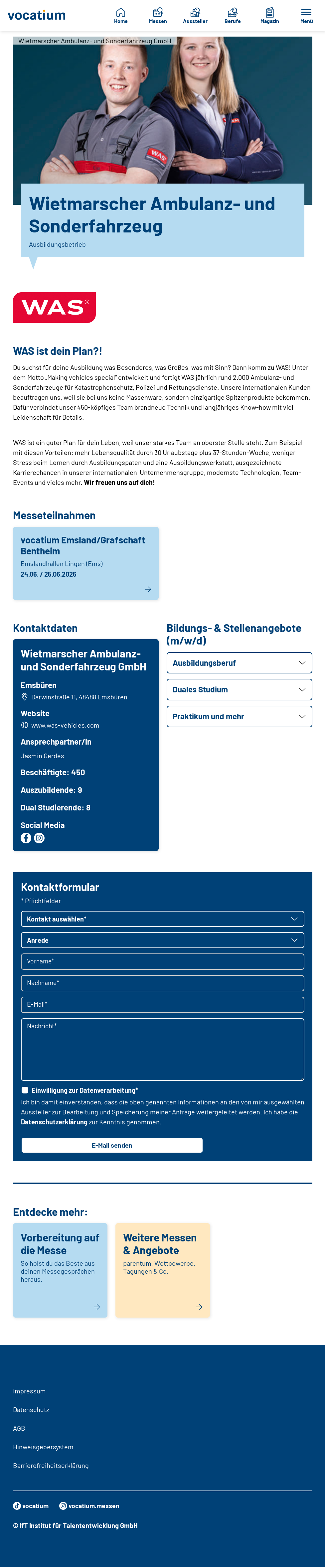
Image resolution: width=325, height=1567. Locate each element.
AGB (19, 1428)
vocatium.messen (91, 1506)
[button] (239, 663)
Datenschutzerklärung (54, 1122)
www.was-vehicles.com (66, 725)
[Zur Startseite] (37, 15)
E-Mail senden (112, 1146)
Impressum (29, 1391)
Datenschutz (31, 1409)
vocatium (31, 1506)
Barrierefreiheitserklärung (51, 1465)
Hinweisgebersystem (43, 1447)
